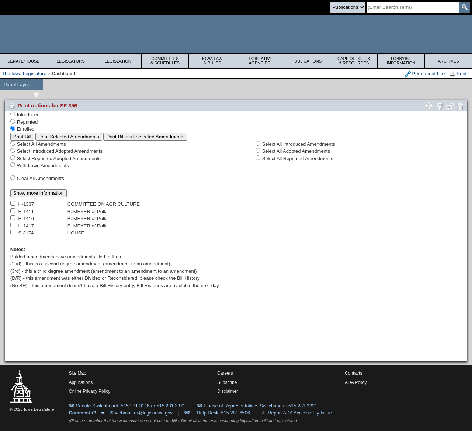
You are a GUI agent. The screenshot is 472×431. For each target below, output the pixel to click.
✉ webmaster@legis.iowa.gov (141, 413)
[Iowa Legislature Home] (236, 34)
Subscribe (227, 382)
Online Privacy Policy (89, 391)
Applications (81, 382)
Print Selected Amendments (68, 136)
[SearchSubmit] (464, 7)
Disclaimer (227, 391)
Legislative (259, 60)
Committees (165, 60)
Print (458, 74)
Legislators (70, 61)
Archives (448, 61)
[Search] (413, 7)
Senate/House (23, 61)
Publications (307, 61)
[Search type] (347, 7)
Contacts (353, 373)
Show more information (38, 193)
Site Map (77, 373)
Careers (225, 373)
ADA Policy (356, 382)
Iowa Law (212, 60)
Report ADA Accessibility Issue (300, 413)
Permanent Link (425, 74)
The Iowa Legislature (24, 73)
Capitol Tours (353, 60)
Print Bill (22, 136)
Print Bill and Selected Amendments (145, 136)
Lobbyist (401, 60)
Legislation (117, 61)
